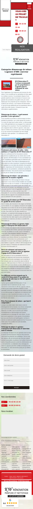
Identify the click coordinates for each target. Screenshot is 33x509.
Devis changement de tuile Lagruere (26, 448)
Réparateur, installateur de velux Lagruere (16, 467)
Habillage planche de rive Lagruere (5, 454)
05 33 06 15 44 (14, 402)
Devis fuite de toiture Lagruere (26, 464)
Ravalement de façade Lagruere (16, 449)
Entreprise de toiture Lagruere (26, 468)
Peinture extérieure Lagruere (4, 448)
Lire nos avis (10, 505)
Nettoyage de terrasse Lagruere (5, 463)
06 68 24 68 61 (14, 405)
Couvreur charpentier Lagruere (15, 461)
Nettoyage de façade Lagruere (16, 453)
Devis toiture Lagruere (15, 457)
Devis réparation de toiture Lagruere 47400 (26, 459)
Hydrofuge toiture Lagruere (5, 459)
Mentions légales (16, 478)
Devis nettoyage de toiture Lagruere (26, 454)
